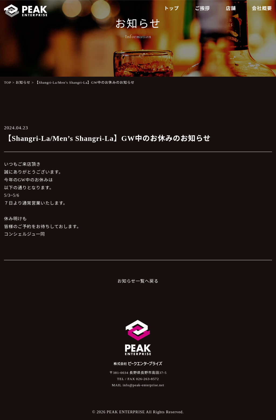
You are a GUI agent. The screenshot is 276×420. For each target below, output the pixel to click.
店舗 (231, 8)
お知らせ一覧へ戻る (138, 281)
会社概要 (262, 8)
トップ (171, 8)
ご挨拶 (202, 8)
